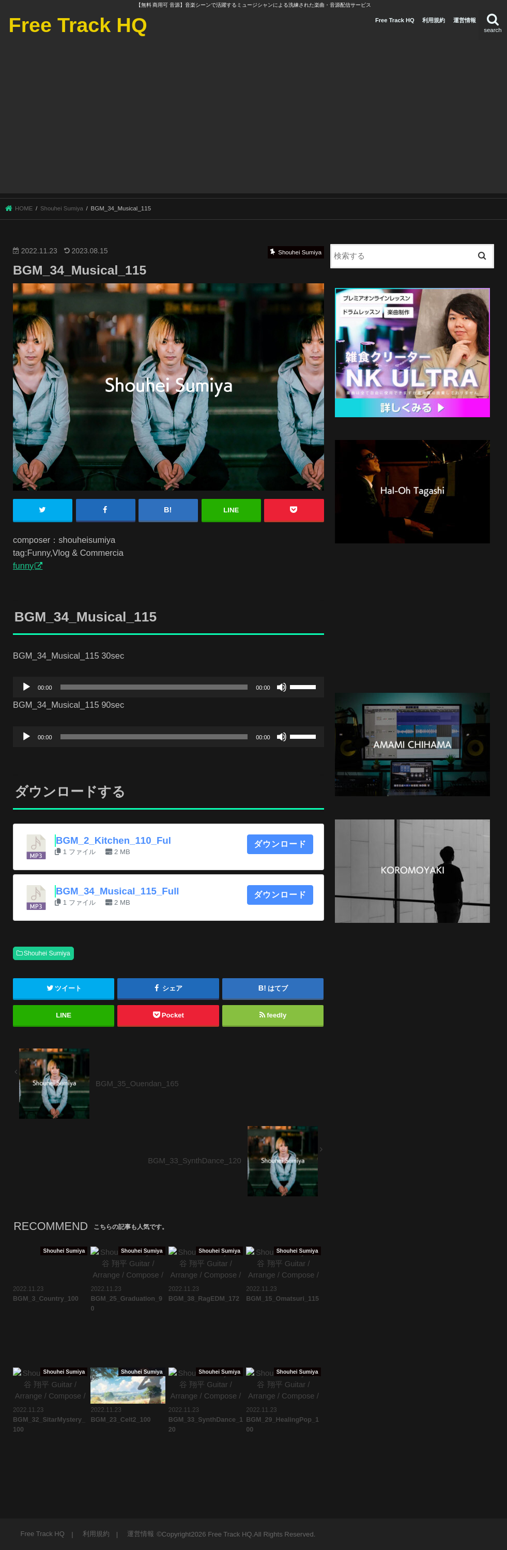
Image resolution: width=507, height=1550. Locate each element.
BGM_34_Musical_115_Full (117, 890)
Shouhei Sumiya (47, 953)
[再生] (26, 687)
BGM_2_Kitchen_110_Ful (113, 839)
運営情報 (464, 20)
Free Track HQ (77, 24)
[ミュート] (281, 687)
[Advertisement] (253, 121)
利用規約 (433, 20)
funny (23, 565)
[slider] (154, 687)
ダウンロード (280, 843)
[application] (168, 687)
